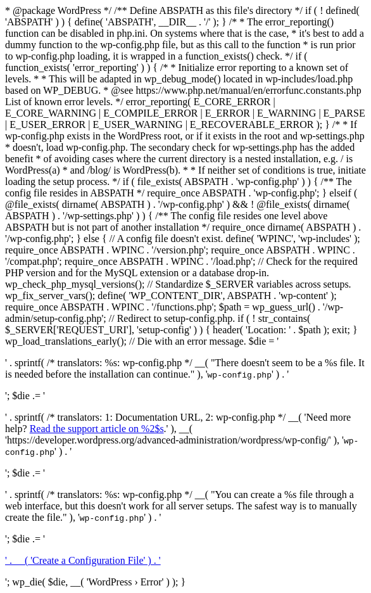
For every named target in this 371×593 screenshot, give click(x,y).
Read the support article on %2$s (97, 428)
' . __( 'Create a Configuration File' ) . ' (83, 560)
